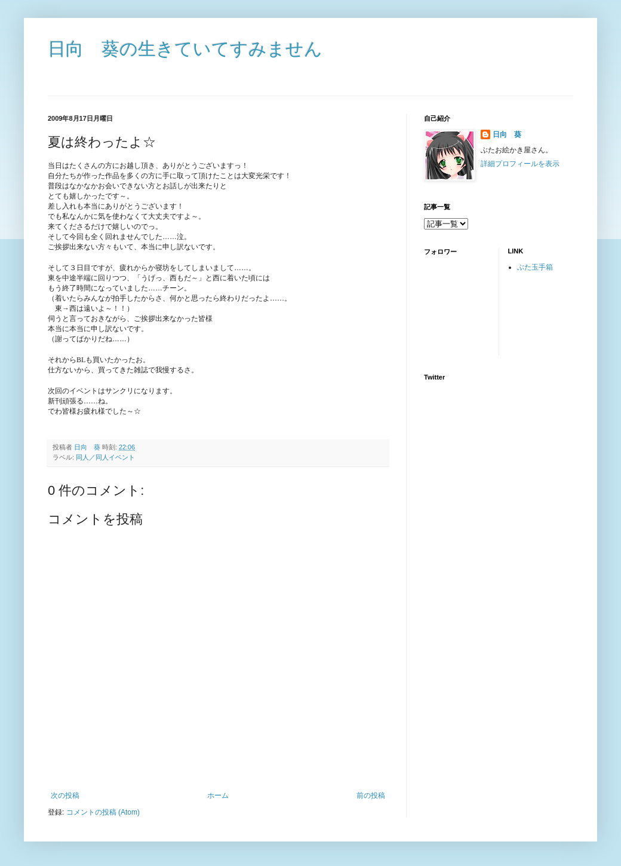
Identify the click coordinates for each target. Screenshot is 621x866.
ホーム (218, 795)
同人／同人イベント (105, 457)
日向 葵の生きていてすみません (185, 49)
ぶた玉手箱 (535, 267)
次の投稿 (65, 795)
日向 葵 (507, 134)
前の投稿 (370, 795)
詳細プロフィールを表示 (520, 164)
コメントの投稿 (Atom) (103, 812)
